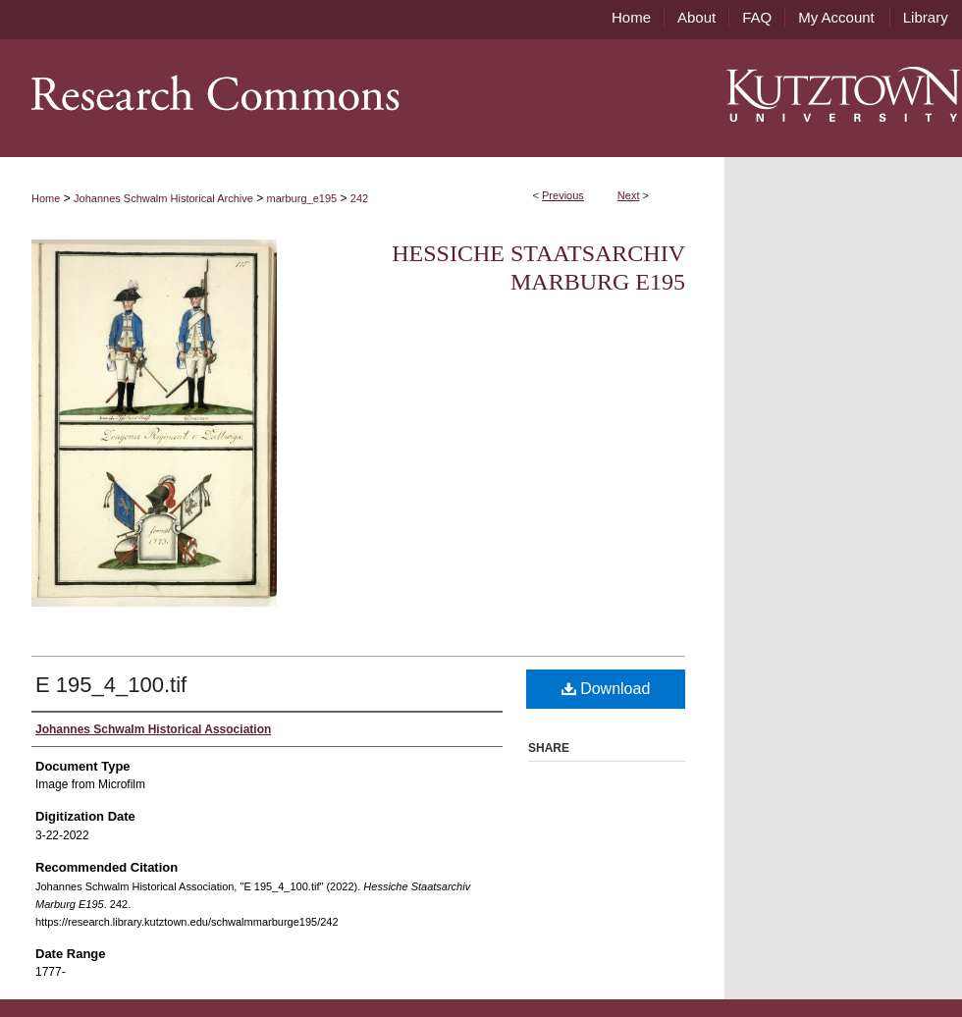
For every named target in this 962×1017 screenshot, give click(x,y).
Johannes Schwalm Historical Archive (163, 198)
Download (606, 688)
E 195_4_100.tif (111, 684)
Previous (563, 195)
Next (628, 195)
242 (359, 198)
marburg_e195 (302, 198)
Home (45, 198)
